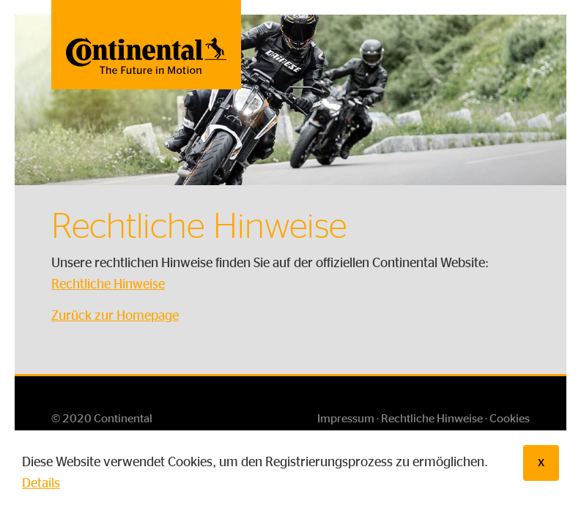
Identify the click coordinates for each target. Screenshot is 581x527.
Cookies (509, 419)
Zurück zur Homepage (115, 316)
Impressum (345, 419)
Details (41, 483)
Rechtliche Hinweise (108, 284)
